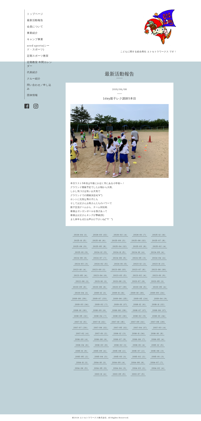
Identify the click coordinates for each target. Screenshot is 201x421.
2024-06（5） (120, 258)
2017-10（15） (119, 322)
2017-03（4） (160, 327)
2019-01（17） (121, 304)
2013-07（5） (139, 374)
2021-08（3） (120, 281)
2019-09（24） (157, 293)
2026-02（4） (121, 235)
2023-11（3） (159, 264)
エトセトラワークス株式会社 (93, 417)
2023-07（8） (139, 269)
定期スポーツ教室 (38, 55)
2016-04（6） (83, 345)
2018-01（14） (159, 316)
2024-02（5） (101, 264)
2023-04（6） (101, 275)
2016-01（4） (139, 345)
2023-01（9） (159, 275)
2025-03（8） (140, 246)
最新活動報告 (35, 20)
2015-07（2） (139, 351)
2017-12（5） (81, 322)
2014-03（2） (139, 368)
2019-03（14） (82, 304)
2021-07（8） (139, 281)
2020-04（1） (82, 293)
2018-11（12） (158, 304)
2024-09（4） (158, 252)
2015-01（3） (158, 356)
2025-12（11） (159, 235)
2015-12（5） (158, 345)
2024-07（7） (100, 258)
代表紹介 (32, 72)
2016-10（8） (157, 333)
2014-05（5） (101, 368)
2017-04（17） (140, 327)
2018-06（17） (159, 310)
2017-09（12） (138, 322)
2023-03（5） (120, 275)
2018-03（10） (120, 316)
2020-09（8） (80, 287)
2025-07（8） (159, 240)
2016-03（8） (102, 345)
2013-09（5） (120, 374)
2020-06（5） (140, 287)
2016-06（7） (139, 339)
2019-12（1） (100, 293)
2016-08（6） (101, 339)
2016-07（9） (120, 339)
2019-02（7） (102, 304)
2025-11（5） (80, 240)
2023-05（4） (81, 275)
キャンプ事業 (35, 39)
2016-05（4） (158, 339)
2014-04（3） (120, 368)
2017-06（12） (101, 327)
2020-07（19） (120, 287)
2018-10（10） (80, 310)
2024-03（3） (82, 264)
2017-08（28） (158, 322)
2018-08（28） (119, 310)
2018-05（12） (81, 316)
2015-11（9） (81, 351)
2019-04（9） (161, 298)
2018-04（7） (101, 316)
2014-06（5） (82, 368)
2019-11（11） (118, 293)
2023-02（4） (140, 275)
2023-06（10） (159, 269)
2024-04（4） (159, 258)
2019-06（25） (120, 298)
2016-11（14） (139, 333)
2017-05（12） (121, 327)
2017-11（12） (99, 322)
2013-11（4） (101, 374)
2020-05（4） (160, 287)
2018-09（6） (100, 310)
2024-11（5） (119, 252)
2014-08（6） (138, 362)
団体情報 (32, 95)
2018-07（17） (140, 310)
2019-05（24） (141, 298)
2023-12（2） (140, 264)
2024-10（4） (139, 252)
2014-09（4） (119, 362)
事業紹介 (32, 32)
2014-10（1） (100, 362)
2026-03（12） (100, 235)
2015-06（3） (158, 351)
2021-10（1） (101, 281)
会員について (35, 26)
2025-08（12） (139, 240)
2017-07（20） (80, 327)
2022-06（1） (83, 281)
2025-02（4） (160, 246)
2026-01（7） (140, 235)
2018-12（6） (140, 304)
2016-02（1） (120, 345)
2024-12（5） (101, 252)
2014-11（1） (82, 362)
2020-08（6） (100, 287)
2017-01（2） (101, 333)
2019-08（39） (80, 298)
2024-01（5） (121, 264)
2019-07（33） (100, 298)
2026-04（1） (81, 235)
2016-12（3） (120, 333)
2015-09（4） (100, 351)
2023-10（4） (80, 269)
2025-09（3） (119, 240)
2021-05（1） (158, 281)
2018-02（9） (140, 316)
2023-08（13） (119, 269)
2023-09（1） (99, 269)
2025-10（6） (100, 240)
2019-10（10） (138, 293)
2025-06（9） (80, 246)
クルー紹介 (33, 78)
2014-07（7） (157, 362)
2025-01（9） (82, 252)
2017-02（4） (83, 333)
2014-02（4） (158, 368)
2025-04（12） (120, 246)
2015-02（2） (139, 356)
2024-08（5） (81, 258)
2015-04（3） (101, 356)
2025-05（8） (100, 246)
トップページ (35, 13)
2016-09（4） (82, 339)
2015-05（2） (82, 356)
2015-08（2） (120, 351)
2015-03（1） (120, 356)
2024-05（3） (140, 258)
